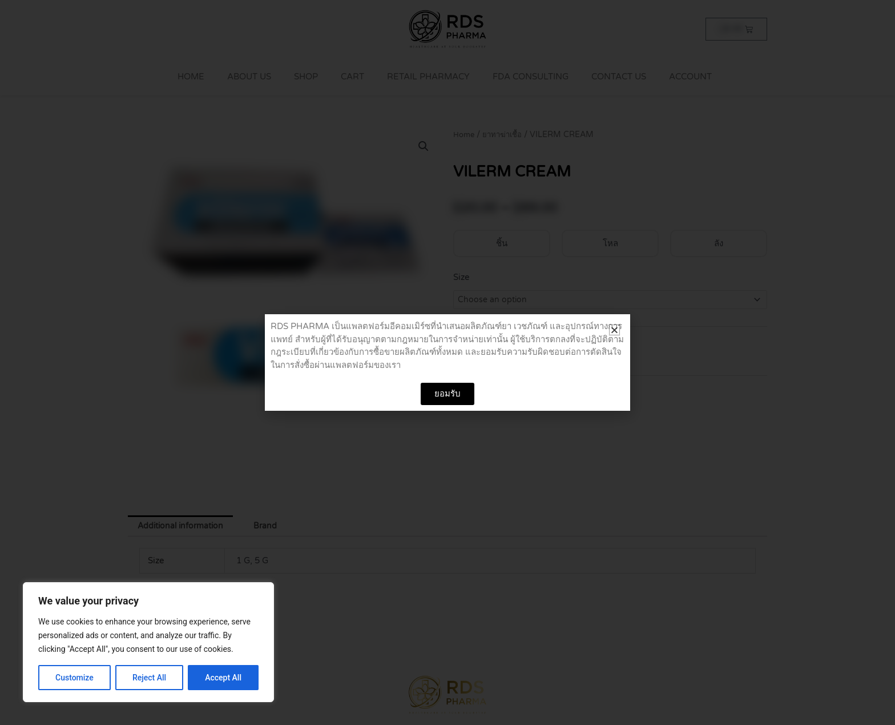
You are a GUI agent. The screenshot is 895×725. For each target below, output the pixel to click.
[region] (148, 642)
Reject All (149, 677)
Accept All (223, 677)
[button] (614, 330)
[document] (447, 362)
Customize (74, 677)
